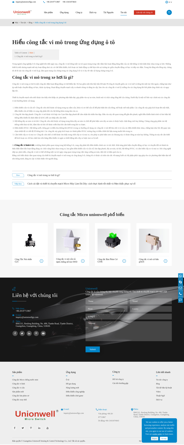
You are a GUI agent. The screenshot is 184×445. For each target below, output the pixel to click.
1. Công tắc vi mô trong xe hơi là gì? (29, 56)
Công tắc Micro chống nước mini (25, 380)
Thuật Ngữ (160, 396)
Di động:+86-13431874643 (108, 421)
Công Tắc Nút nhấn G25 (23, 260)
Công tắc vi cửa (18, 388)
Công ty (79, 12)
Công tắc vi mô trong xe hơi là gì (41, 77)
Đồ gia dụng (71, 384)
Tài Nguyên (108, 12)
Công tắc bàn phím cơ (20, 396)
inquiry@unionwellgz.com (26, 2)
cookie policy (157, 434)
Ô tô (67, 380)
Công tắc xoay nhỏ (19, 400)
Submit (93, 350)
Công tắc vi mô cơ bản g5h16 (149, 260)
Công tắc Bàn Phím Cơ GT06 (107, 260)
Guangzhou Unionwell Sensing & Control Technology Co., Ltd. (47, 442)
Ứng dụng (64, 12)
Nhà (16, 23)
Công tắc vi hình (18, 384)
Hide (31, 53)
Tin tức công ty (162, 380)
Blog (30, 23)
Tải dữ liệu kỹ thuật (164, 388)
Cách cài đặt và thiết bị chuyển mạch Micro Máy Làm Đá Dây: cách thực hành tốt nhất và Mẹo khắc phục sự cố (81, 183)
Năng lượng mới (72, 388)
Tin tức (124, 12)
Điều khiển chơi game (74, 396)
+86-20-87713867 (53, 2)
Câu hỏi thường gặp (120, 384)
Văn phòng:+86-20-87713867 (105, 416)
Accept (163, 438)
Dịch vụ (92, 12)
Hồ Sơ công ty (118, 380)
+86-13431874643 (69, 2)
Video (158, 392)
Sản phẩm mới (18, 392)
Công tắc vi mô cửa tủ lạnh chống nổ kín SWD (66, 260)
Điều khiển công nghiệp (75, 392)
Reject (154, 438)
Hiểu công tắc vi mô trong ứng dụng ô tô (50, 23)
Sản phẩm (48, 12)
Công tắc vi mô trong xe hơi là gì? (43, 175)
